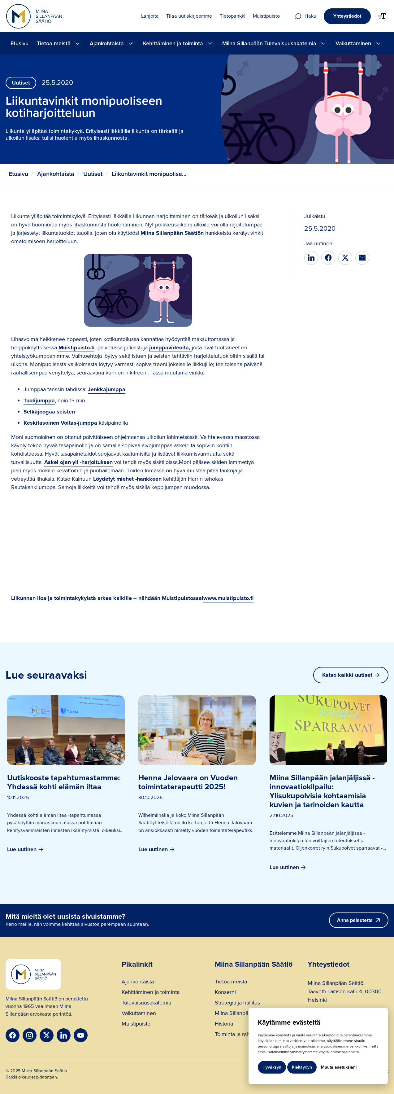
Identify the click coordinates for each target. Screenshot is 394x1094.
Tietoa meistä (231, 982)
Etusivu (19, 43)
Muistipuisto (136, 1024)
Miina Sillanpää (233, 1014)
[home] (34, 16)
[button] (59, 43)
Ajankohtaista (55, 173)
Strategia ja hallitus (237, 1003)
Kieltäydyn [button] (302, 1067)
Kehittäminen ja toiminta (151, 993)
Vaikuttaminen (139, 1014)
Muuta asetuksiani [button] (339, 1067)
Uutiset (92, 173)
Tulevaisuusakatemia (146, 1003)
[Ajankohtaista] (77, 43)
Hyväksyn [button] (271, 1067)
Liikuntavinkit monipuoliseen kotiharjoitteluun (150, 173)
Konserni (225, 993)
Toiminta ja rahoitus (238, 1035)
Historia (224, 1024)
